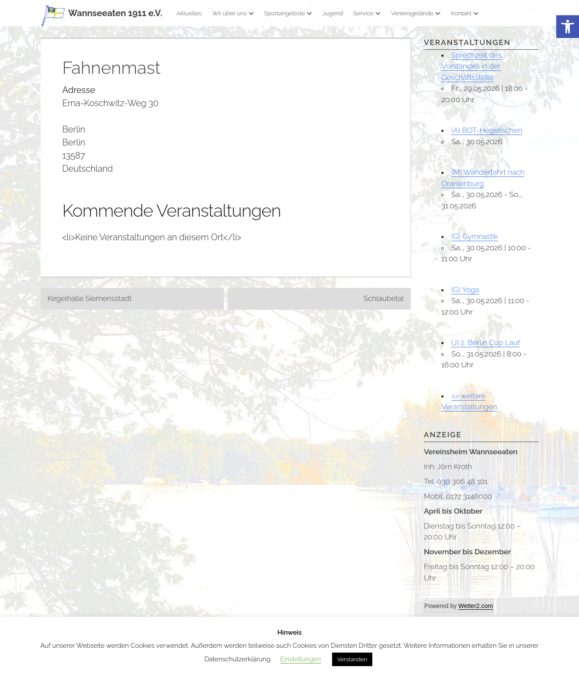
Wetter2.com (475, 605)
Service (367, 13)
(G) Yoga (465, 289)
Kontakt (464, 13)
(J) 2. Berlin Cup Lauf (485, 342)
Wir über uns (232, 13)
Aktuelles (188, 13)
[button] (567, 26)
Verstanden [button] (352, 659)
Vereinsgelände (415, 13)
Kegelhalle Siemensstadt (90, 298)
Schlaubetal (384, 298)
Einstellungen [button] (300, 659)
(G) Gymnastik (474, 236)
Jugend (332, 13)
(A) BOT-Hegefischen (486, 130)
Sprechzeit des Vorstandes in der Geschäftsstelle (471, 66)
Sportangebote (288, 13)
